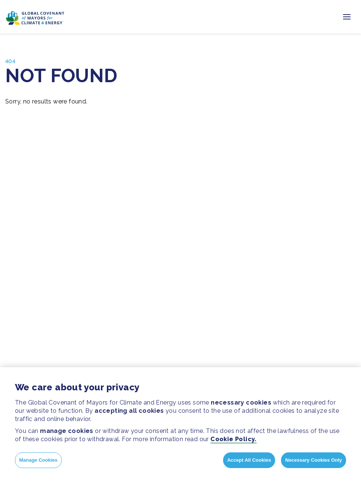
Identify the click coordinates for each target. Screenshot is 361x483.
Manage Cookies (38, 460)
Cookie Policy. (233, 439)
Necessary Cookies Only (313, 460)
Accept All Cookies (249, 460)
